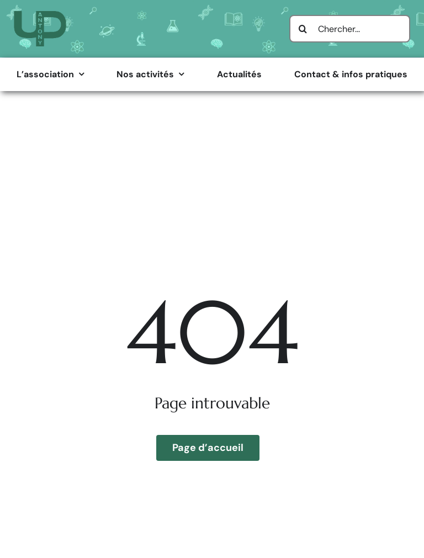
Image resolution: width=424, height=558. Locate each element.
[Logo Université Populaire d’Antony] (40, 15)
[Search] (303, 28)
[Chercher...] (349, 28)
